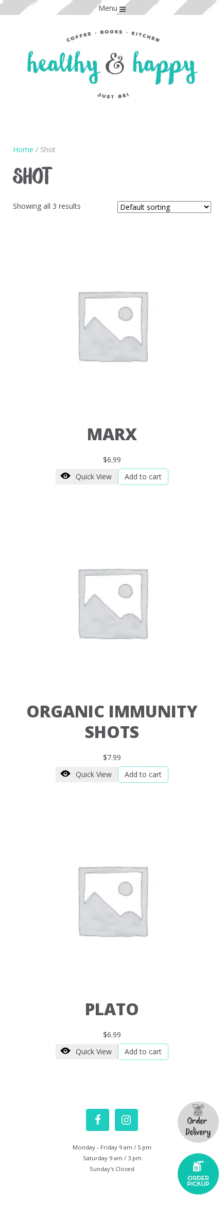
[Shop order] (164, 207)
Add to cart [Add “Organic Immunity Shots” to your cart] (143, 774)
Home (23, 149)
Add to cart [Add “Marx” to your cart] (143, 476)
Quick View (85, 476)
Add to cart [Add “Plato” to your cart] (143, 1051)
